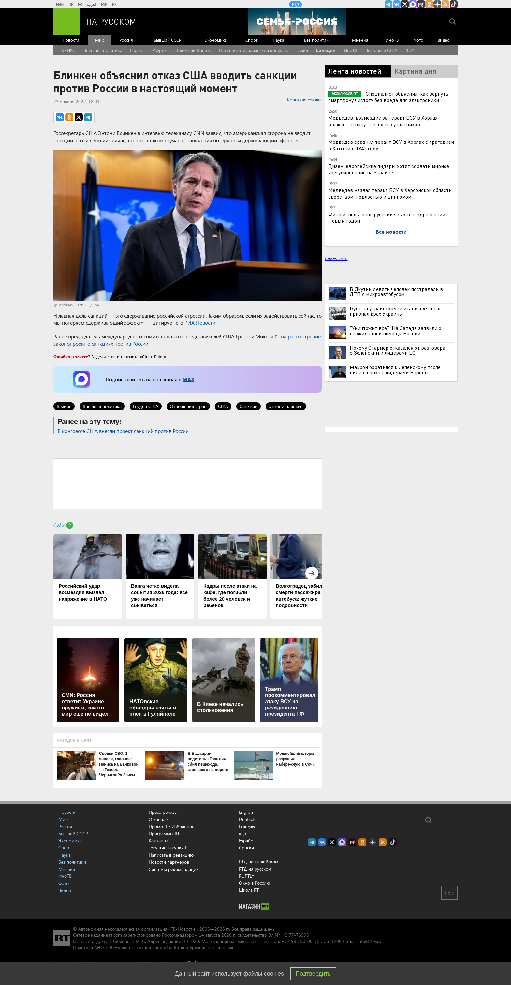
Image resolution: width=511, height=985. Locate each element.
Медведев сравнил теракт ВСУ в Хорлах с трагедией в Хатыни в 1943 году (391, 145)
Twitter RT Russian (405, 4)
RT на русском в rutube (421, 4)
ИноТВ (392, 40)
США (223, 406)
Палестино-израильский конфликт (254, 50)
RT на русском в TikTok (454, 4)
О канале (158, 819)
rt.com (115, 935)
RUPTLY (246, 876)
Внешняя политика (102, 50)
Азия (303, 50)
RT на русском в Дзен (437, 4)
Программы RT (164, 833)
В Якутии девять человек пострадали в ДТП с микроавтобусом (396, 291)
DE (70, 4)
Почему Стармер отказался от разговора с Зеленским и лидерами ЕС (397, 350)
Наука (278, 40)
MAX (188, 379)
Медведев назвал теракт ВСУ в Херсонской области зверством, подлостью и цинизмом (390, 193)
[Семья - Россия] (297, 21)
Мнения (360, 40)
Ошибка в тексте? (71, 356)
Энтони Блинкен (286, 406)
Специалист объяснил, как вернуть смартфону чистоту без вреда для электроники (388, 96)
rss (445, 4)
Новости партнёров (169, 862)
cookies (274, 973)
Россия (126, 40)
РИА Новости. (200, 322)
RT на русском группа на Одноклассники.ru (429, 4)
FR (80, 4)
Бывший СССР (167, 40)
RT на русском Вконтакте (397, 4)
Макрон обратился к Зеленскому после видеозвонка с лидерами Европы (395, 370)
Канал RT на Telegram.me (388, 4)
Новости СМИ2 (336, 258)
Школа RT (249, 890)
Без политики (317, 40)
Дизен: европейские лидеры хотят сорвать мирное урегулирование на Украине (388, 169)
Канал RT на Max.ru (413, 4)
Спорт (251, 40)
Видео (444, 40)
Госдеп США (145, 406)
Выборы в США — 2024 (390, 50)
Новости (71, 40)
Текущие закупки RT (169, 847)
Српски (246, 847)
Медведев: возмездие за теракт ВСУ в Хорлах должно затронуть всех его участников (383, 120)
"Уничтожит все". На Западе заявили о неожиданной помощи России (395, 330)
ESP (104, 4)
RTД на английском (258, 861)
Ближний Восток (194, 50)
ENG (60, 4)
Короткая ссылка (304, 100)
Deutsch (247, 819)
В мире (64, 406)
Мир (99, 40)
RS (114, 4)
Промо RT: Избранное (171, 826)
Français (247, 826)
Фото (418, 40)
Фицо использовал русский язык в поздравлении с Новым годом (388, 217)
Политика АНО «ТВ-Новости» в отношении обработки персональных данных (153, 947)
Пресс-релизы (163, 812)
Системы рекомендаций (174, 869)
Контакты (158, 840)
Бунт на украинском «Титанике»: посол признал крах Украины (396, 311)
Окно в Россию (254, 883)
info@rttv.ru (369, 941)
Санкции (326, 50)
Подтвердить (313, 973)
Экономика (216, 40)
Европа (137, 50)
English (246, 812)
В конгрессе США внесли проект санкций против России (123, 430)
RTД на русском (255, 869)
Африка (161, 50)
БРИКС (68, 50)
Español (246, 840)
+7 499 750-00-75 (300, 941)
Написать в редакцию (171, 855)
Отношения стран (188, 406)
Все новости (391, 231)
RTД (295, 4)
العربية (91, 4)
